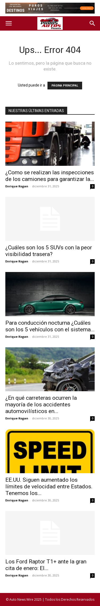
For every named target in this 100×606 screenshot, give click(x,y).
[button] (8, 23)
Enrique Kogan (16, 186)
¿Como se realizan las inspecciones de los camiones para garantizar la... (49, 175)
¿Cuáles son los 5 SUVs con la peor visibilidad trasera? (48, 250)
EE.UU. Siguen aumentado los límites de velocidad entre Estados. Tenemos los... (49, 486)
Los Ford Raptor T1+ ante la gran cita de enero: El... (45, 564)
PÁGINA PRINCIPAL (64, 85)
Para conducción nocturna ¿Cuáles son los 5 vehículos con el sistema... (50, 326)
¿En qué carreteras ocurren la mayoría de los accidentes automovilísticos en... (41, 404)
